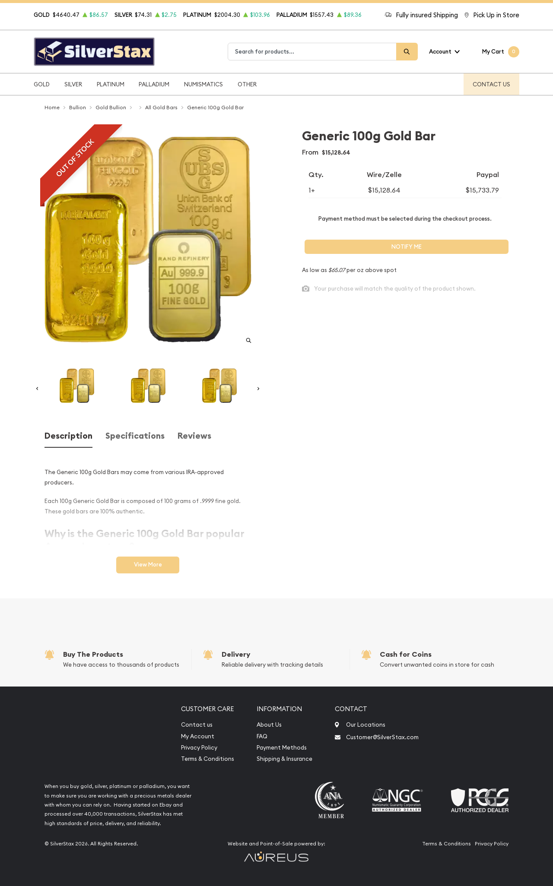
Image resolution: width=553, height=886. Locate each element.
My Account (197, 736)
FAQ (262, 736)
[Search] (407, 51)
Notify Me (406, 246)
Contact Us (491, 84)
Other (247, 84)
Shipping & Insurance (284, 759)
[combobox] (312, 51)
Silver (73, 84)
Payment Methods (282, 747)
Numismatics (203, 84)
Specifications (135, 436)
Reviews (194, 436)
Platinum (110, 84)
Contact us (197, 724)
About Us (269, 724)
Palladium (154, 84)
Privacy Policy (199, 747)
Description (68, 436)
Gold (42, 84)
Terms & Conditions (207, 759)
